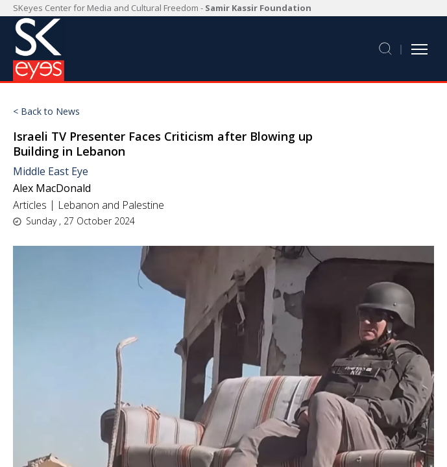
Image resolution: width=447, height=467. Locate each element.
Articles (30, 205)
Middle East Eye (50, 171)
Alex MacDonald (52, 188)
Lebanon (78, 205)
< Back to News (46, 111)
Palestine (143, 205)
